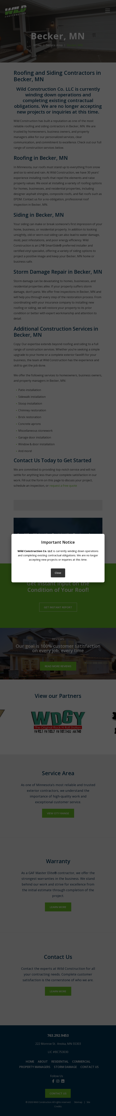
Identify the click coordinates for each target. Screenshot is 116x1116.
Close (58, 572)
